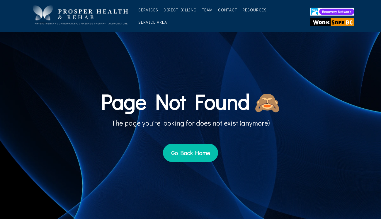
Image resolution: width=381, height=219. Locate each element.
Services (148, 10)
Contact (227, 10)
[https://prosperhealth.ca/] (80, 15)
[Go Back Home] (190, 153)
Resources (254, 10)
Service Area (152, 22)
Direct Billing (180, 10)
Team (207, 10)
